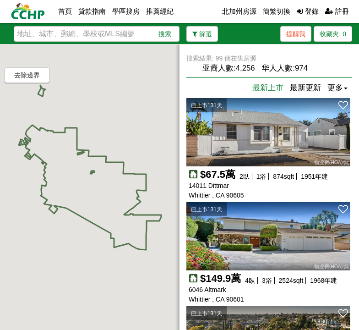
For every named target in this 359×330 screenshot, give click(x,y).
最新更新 (305, 87)
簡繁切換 (276, 11)
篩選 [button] (202, 34)
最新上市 (267, 87)
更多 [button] (337, 87)
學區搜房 (126, 11)
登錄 (307, 11)
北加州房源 (239, 11)
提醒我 (295, 34)
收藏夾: (333, 34)
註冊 (337, 11)
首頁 (65, 11)
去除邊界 (27, 75)
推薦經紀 (160, 11)
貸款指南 (92, 11)
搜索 (164, 34)
